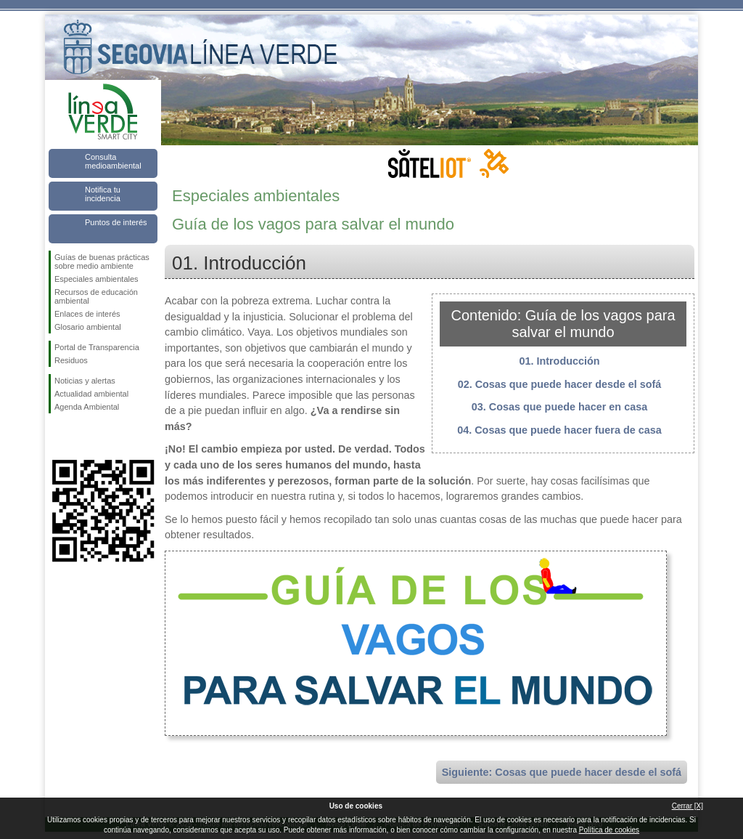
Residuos (71, 360)
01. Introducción (559, 361)
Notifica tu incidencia (102, 194)
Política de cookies (609, 830)
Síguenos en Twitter (81, 436)
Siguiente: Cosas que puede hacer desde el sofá (561, 772)
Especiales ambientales (96, 279)
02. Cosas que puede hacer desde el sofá (560, 384)
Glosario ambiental (87, 327)
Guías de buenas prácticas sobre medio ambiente (101, 261)
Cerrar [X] (687, 806)
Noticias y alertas (84, 380)
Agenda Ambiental (86, 406)
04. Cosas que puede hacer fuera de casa (559, 430)
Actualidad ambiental (91, 393)
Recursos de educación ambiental (96, 296)
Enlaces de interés (87, 313)
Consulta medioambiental (113, 161)
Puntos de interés (116, 222)
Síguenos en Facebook (57, 436)
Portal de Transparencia (96, 347)
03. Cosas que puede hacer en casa (559, 407)
